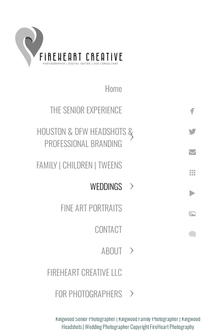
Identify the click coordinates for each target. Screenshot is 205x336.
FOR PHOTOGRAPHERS (88, 293)
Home (113, 88)
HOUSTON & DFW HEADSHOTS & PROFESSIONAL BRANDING (85, 137)
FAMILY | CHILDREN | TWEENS (79, 165)
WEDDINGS (106, 186)
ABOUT (111, 251)
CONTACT (108, 229)
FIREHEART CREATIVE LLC (84, 272)
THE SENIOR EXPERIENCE (86, 110)
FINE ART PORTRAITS (91, 208)
